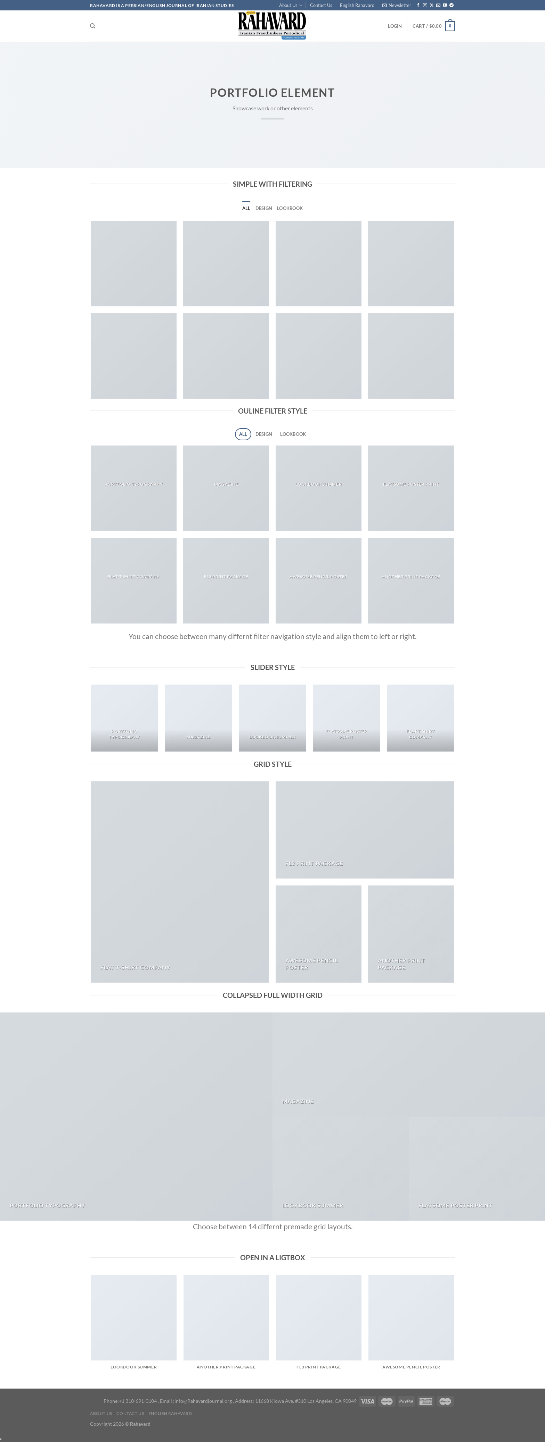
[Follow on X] (432, 5)
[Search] (92, 26)
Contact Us (321, 5)
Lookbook (290, 208)
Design (263, 208)
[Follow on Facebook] (418, 5)
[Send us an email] (438, 5)
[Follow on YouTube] (445, 5)
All (246, 208)
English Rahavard (357, 5)
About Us (290, 5)
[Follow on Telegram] (451, 5)
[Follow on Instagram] (425, 5)
